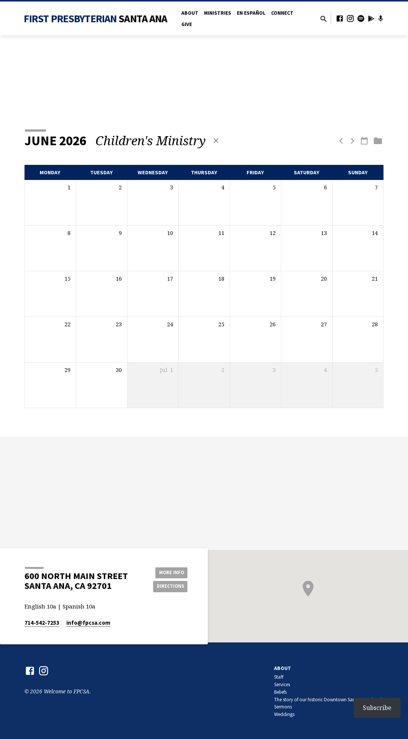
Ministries (217, 13)
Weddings (284, 714)
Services (282, 684)
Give (186, 24)
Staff (279, 677)
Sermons (283, 707)
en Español (251, 13)
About (189, 13)
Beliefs (280, 692)
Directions (168, 586)
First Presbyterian (95, 18)
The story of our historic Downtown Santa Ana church (328, 699)
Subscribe (377, 708)
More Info (168, 571)
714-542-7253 (42, 622)
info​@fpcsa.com (88, 622)
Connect (282, 13)
